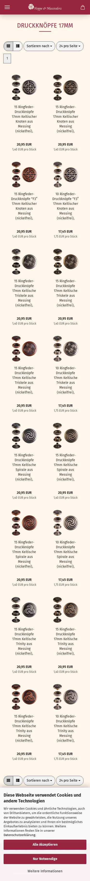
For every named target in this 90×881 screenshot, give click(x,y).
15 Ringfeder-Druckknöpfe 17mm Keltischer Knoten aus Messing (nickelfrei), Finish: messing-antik (65, 119)
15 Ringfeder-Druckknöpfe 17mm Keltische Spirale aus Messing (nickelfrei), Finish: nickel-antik (24, 467)
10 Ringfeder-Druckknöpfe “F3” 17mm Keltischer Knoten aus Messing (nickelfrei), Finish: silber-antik (65, 206)
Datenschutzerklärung (19, 835)
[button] (8, 46)
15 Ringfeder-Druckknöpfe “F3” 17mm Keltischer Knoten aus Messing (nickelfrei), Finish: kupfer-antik (24, 206)
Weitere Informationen (45, 871)
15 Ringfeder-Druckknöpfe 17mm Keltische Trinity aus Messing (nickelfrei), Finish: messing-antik (65, 641)
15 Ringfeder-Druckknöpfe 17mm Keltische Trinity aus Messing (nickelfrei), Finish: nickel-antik (24, 641)
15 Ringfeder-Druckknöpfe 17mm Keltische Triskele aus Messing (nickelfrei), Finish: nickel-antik (24, 293)
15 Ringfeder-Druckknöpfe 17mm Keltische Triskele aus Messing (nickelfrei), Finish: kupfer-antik (24, 380)
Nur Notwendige (45, 859)
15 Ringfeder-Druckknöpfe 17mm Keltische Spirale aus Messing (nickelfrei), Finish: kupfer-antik (24, 554)
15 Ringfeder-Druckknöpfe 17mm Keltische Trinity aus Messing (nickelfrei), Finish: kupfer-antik (24, 728)
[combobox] (39, 46)
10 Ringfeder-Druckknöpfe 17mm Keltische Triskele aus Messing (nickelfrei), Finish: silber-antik (66, 380)
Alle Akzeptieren (45, 845)
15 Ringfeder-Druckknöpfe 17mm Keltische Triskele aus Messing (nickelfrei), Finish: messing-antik (65, 293)
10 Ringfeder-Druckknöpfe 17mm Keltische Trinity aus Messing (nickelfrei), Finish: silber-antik (66, 728)
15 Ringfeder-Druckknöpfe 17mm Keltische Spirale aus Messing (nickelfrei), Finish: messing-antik (65, 467)
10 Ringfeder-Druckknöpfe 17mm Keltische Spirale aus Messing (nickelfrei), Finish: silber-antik (66, 554)
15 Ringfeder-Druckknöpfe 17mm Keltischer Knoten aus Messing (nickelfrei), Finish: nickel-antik (24, 119)
